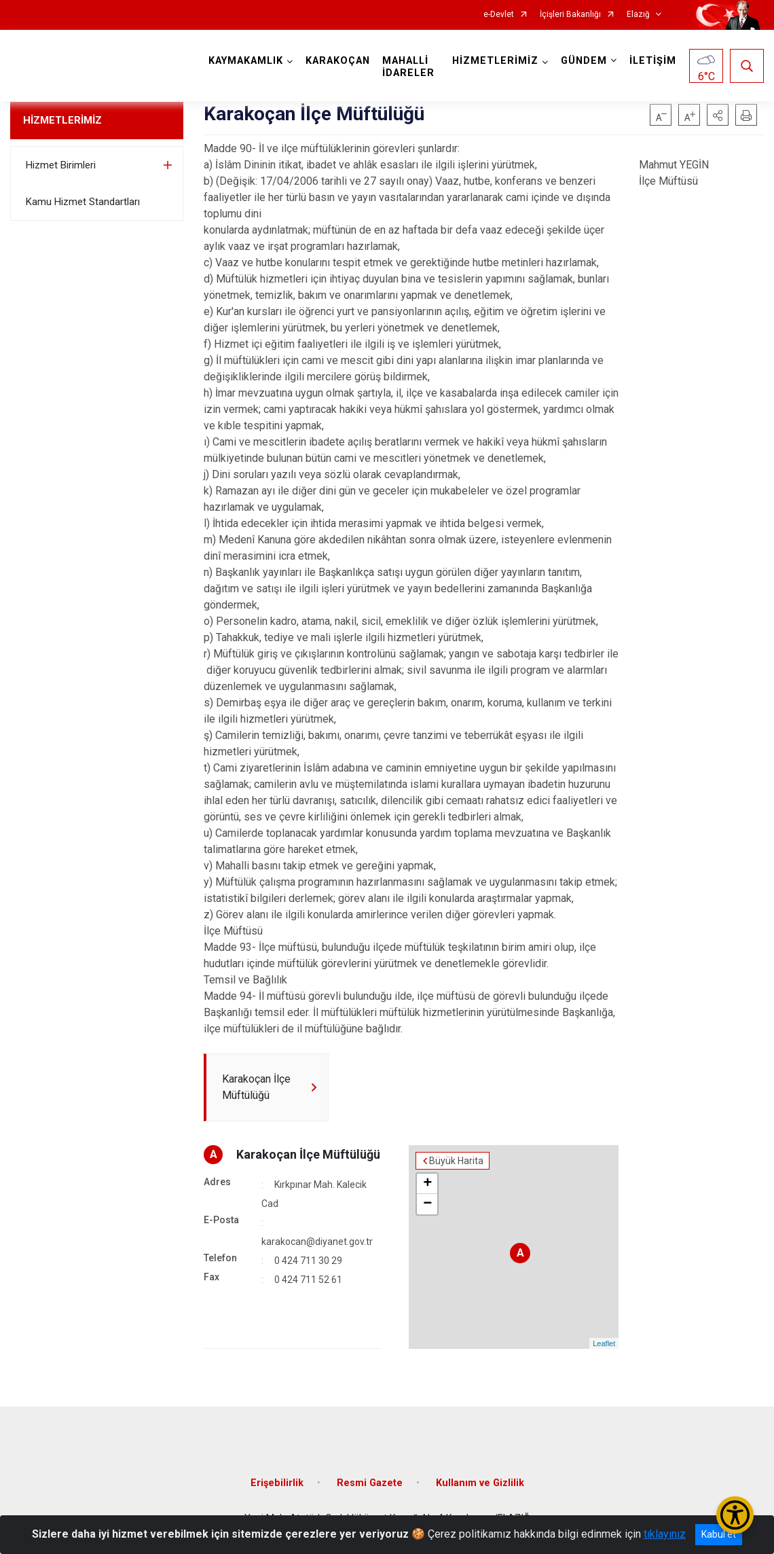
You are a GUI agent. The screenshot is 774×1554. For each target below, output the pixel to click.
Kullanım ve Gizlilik (480, 1483)
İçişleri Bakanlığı (570, 14)
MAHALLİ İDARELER (408, 67)
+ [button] (427, 1184)
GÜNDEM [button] (584, 61)
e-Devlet (498, 14)
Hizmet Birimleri (61, 165)
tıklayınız (665, 1534)
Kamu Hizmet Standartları (83, 202)
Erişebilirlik (277, 1483)
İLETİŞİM (652, 61)
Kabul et (718, 1534)
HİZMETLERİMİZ (62, 120)
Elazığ (638, 14)
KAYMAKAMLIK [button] (245, 61)
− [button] (427, 1204)
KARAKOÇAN (338, 61)
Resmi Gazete (370, 1483)
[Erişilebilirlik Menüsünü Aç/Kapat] (735, 1515)
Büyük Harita (456, 1160)
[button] (718, 115)
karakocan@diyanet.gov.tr (317, 1241)
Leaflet (604, 1343)
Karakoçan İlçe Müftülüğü (308, 1154)
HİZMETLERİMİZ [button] (495, 61)
